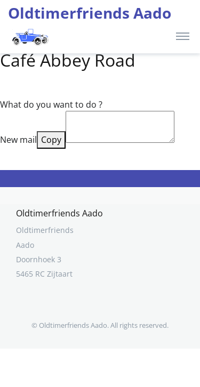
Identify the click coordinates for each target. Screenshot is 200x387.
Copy (51, 140)
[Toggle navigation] (182, 35)
